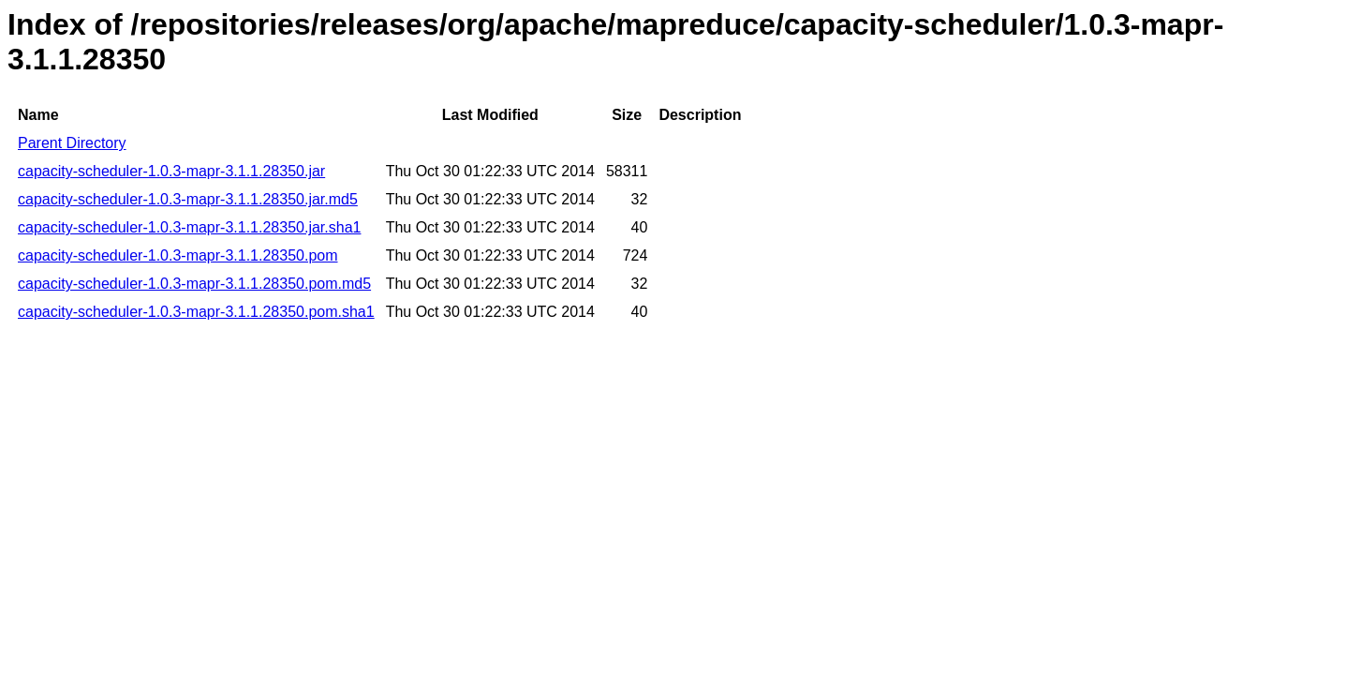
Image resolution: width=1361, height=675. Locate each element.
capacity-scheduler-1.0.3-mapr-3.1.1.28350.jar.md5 (188, 199)
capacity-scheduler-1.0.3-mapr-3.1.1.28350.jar (171, 171)
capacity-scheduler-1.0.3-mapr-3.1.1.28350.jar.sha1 (189, 227)
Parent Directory (72, 143)
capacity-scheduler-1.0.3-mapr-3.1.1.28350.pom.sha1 (196, 312)
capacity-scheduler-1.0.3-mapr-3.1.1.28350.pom (178, 255)
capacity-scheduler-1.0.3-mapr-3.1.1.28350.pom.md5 (194, 284)
